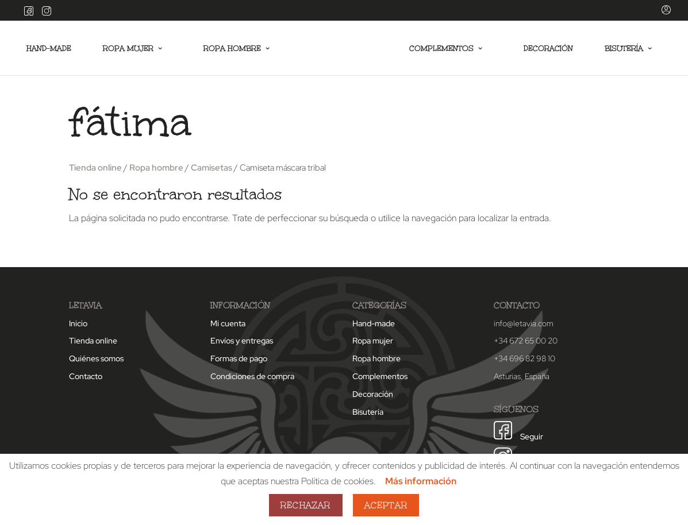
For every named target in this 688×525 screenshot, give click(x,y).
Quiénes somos (96, 358)
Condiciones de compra (252, 376)
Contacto (85, 376)
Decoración (547, 48)
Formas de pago (238, 358)
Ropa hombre (234, 48)
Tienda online (95, 167)
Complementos (440, 48)
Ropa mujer (129, 48)
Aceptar (386, 505)
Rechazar (305, 505)
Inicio (78, 323)
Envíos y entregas (241, 340)
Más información (420, 481)
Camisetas (211, 167)
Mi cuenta (227, 323)
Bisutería (623, 48)
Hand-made (49, 48)
